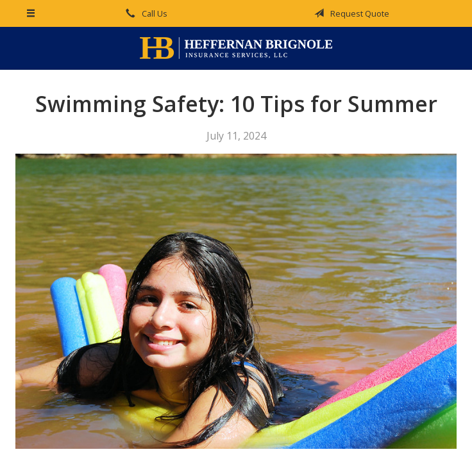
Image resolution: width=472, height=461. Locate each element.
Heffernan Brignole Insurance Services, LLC (236, 48)
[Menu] (31, 13)
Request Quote (349, 13)
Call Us (144, 13)
